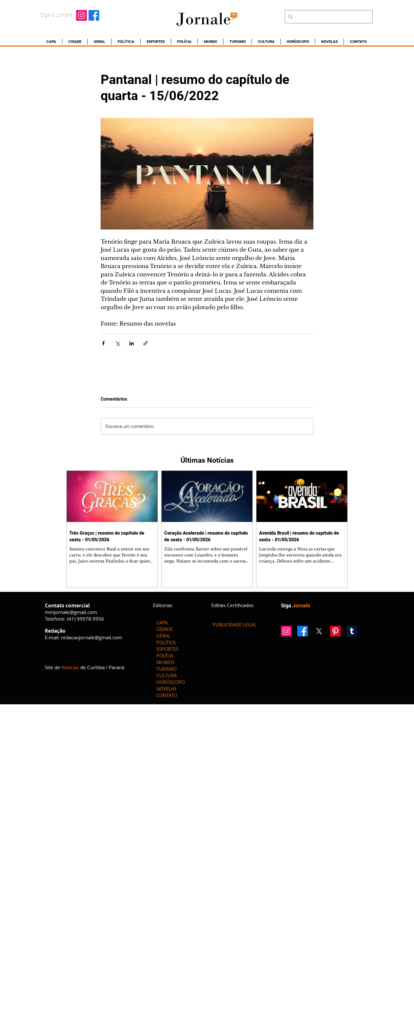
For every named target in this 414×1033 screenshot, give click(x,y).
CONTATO (166, 695)
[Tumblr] (351, 631)
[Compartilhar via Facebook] (103, 343)
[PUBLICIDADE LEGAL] (234, 624)
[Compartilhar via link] (145, 343)
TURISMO (166, 669)
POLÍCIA (164, 656)
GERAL (163, 636)
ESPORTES (167, 649)
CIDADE (164, 629)
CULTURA (166, 675)
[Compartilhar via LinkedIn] (131, 343)
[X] (319, 631)
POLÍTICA (166, 642)
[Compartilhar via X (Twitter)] (117, 343)
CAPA (162, 622)
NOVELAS (166, 689)
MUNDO (165, 662)
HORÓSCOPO (170, 682)
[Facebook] (94, 15)
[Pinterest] (335, 631)
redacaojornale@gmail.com (91, 637)
